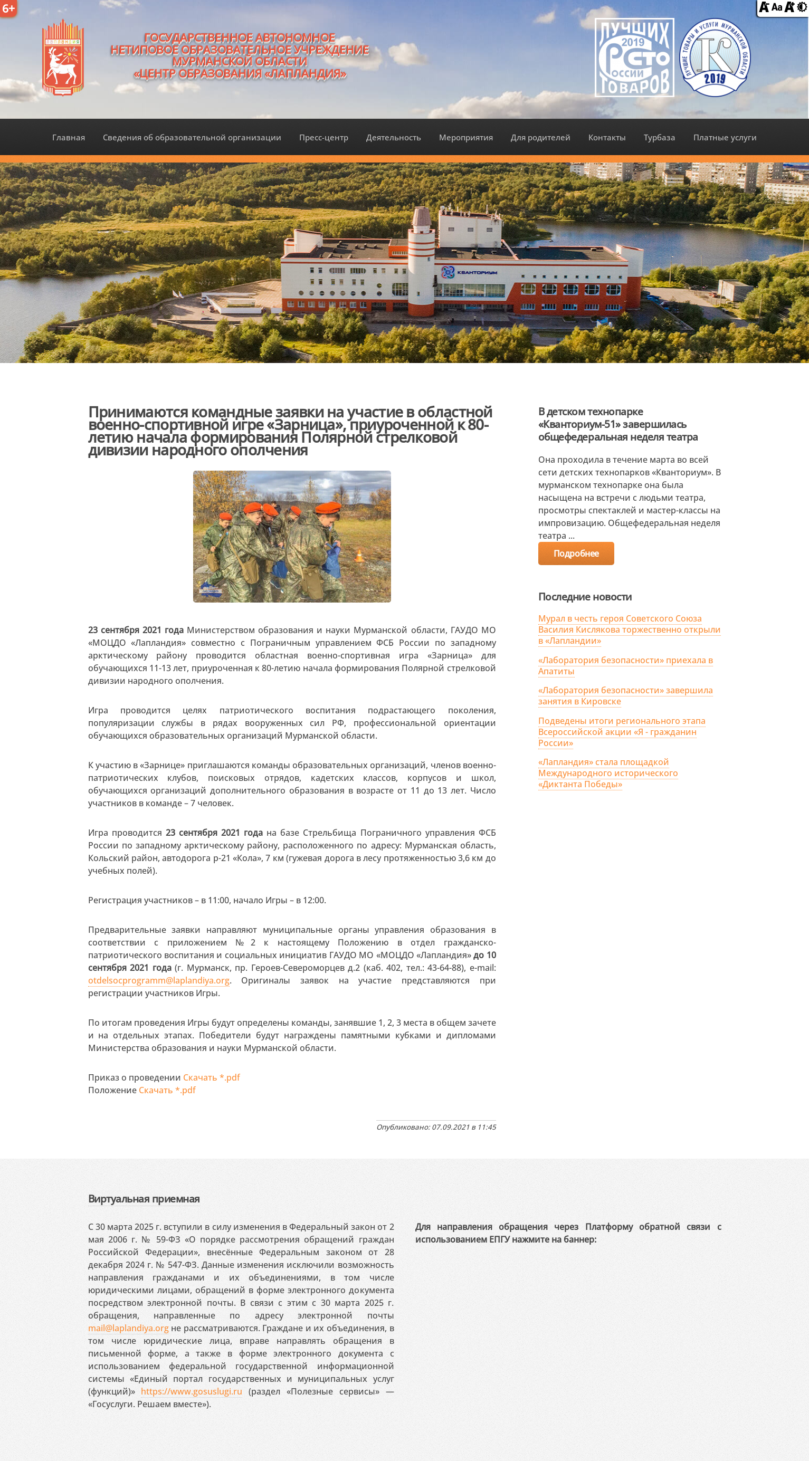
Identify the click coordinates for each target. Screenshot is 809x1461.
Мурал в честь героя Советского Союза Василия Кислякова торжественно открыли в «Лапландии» (629, 629)
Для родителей (540, 137)
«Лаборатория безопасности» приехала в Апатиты (625, 665)
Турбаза (659, 137)
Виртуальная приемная (144, 1198)
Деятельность (393, 137)
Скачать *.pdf (211, 1077)
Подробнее (576, 553)
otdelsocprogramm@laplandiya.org (159, 980)
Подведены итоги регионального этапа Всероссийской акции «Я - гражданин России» (622, 732)
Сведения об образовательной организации (192, 137)
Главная (68, 137)
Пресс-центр (323, 137)
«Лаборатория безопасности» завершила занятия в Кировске (625, 695)
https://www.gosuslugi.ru (191, 1391)
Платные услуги (725, 137)
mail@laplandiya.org (128, 1328)
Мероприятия (466, 137)
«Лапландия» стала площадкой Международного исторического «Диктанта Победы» (608, 773)
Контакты (607, 137)
